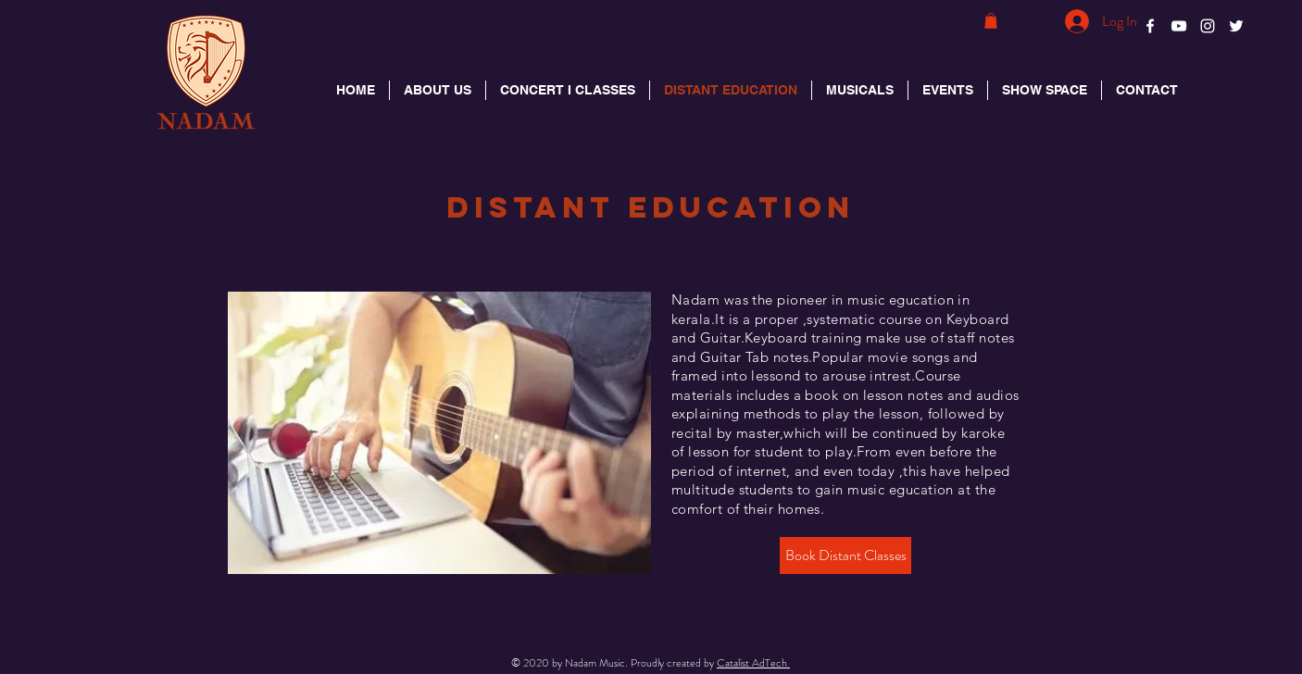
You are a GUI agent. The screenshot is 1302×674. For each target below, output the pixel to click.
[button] (990, 21)
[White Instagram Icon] (1207, 26)
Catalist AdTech (753, 663)
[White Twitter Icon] (1236, 26)
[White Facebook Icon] (1150, 26)
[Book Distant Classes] (845, 555)
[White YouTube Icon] (1179, 26)
